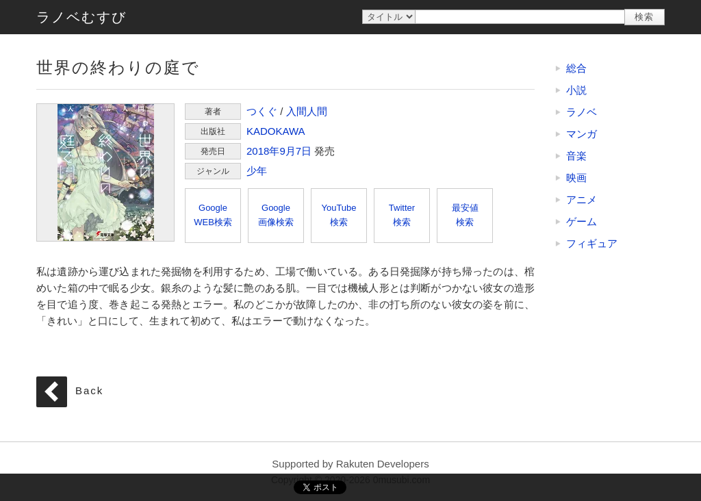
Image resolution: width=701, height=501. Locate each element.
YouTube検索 (338, 215)
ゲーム (581, 221)
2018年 (262, 151)
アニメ (581, 199)
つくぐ (261, 111)
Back (89, 390)
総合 (576, 68)
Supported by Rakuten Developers (350, 464)
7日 (303, 151)
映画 (576, 177)
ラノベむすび (81, 17)
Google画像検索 (276, 215)
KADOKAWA (275, 131)
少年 (256, 171)
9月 (287, 151)
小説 (576, 90)
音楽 (576, 156)
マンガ (581, 134)
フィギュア (591, 243)
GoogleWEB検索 (213, 215)
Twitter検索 (402, 215)
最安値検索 (465, 215)
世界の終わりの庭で (105, 172)
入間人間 (306, 111)
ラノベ (581, 112)
